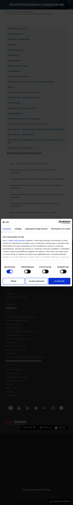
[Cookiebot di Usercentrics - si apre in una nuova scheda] (60, 222)
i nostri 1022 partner (16, 240)
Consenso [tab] (7, 229)
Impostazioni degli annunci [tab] (36, 229)
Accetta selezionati (36, 281)
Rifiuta (13, 281)
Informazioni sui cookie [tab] (60, 229)
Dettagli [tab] (18, 229)
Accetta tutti (59, 281)
